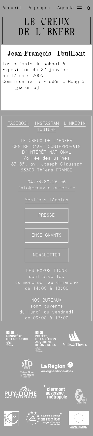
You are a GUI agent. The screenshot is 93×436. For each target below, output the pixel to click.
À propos (39, 7)
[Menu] (79, 8)
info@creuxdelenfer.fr (46, 187)
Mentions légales (46, 200)
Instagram (46, 123)
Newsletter (46, 255)
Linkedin (75, 123)
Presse (46, 215)
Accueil (12, 7)
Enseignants (46, 235)
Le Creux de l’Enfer (46, 27)
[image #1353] (46, 75)
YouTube (46, 129)
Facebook (18, 123)
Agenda (65, 7)
